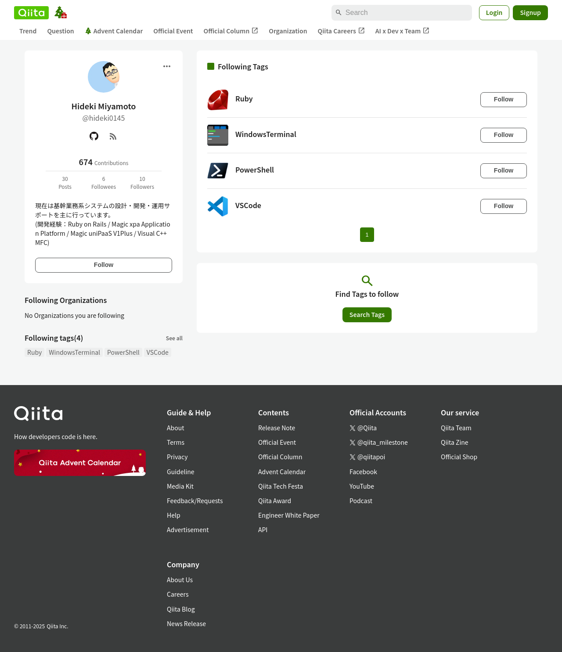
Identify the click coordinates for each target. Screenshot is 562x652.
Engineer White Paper (289, 515)
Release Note (276, 427)
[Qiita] (31, 12)
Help (173, 515)
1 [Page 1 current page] (366, 234)
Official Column (231, 31)
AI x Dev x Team (402, 31)
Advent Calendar (114, 30)
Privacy (177, 456)
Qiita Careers (341, 31)
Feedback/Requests (195, 500)
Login (494, 12)
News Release (186, 623)
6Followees (103, 182)
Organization (288, 30)
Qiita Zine (454, 442)
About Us (180, 579)
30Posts (65, 182)
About (175, 427)
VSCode (158, 352)
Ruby (34, 352)
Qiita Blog (181, 609)
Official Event (173, 30)
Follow (103, 264)
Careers (177, 594)
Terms (175, 442)
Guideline (181, 471)
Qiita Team (456, 427)
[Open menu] (167, 66)
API (262, 529)
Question (60, 30)
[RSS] (113, 136)
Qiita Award (274, 500)
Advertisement (188, 529)
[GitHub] (94, 136)
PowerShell (123, 352)
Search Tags (367, 314)
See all (174, 338)
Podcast (360, 500)
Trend (27, 30)
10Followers (142, 182)
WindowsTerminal (74, 352)
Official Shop (459, 456)
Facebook (363, 471)
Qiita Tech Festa (280, 486)
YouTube (361, 486)
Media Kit (180, 486)
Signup (530, 12)
